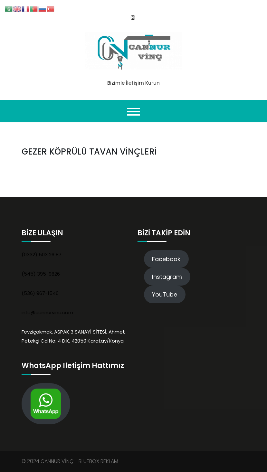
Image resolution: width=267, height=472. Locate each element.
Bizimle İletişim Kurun (133, 83)
